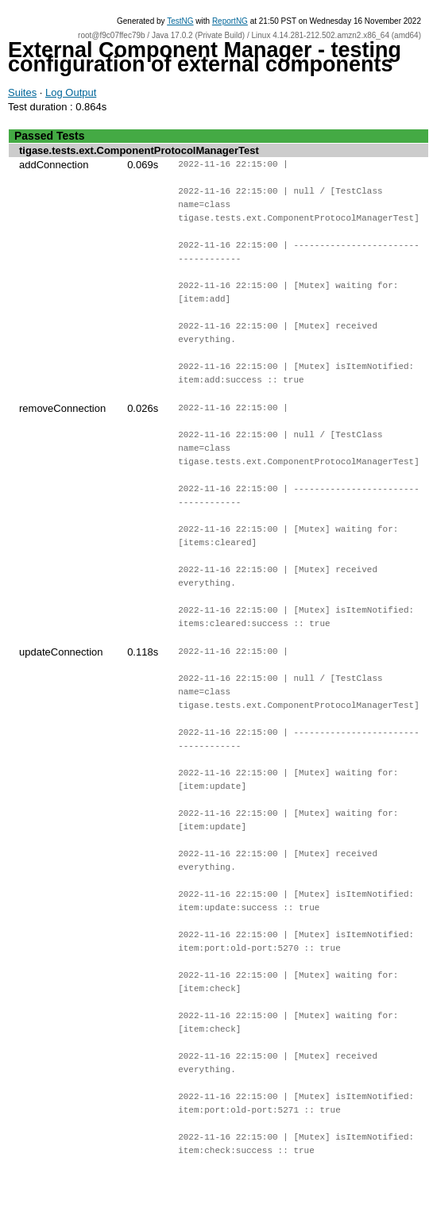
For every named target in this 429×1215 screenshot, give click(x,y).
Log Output (70, 92)
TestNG (180, 21)
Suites (22, 92)
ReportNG (230, 21)
